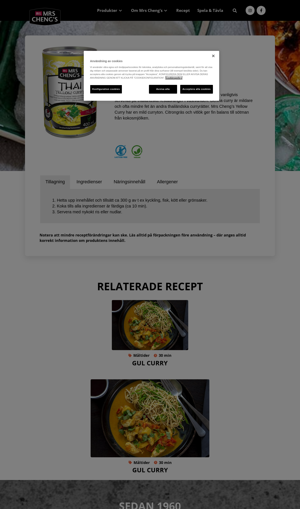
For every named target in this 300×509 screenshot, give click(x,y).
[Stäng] (213, 55)
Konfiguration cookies (106, 89)
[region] (151, 76)
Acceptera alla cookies (196, 89)
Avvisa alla (163, 89)
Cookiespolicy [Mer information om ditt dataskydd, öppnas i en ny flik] (174, 78)
